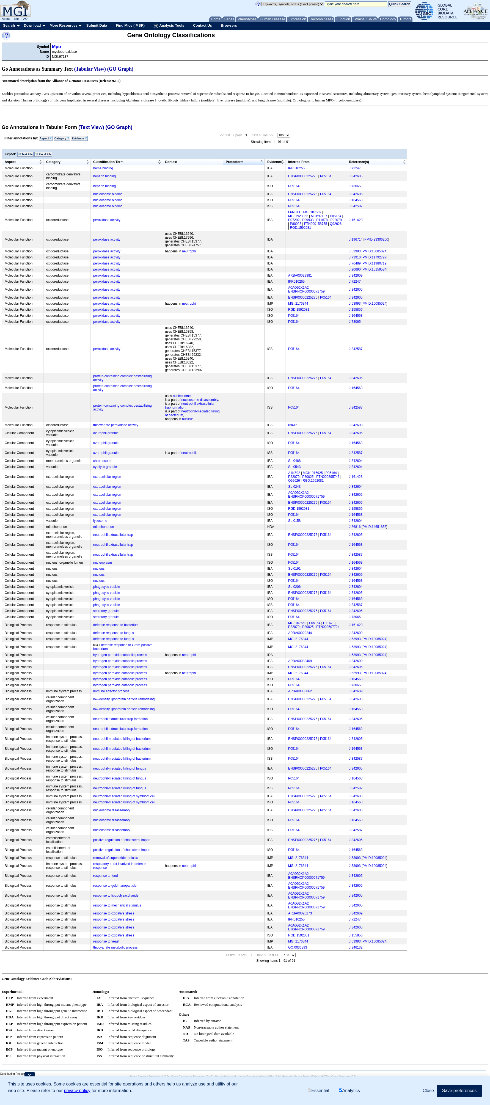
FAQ (24, 18)
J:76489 (355, 263)
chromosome (102, 461)
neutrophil (189, 251)
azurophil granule (106, 433)
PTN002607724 (327, 627)
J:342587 (355, 206)
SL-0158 (294, 521)
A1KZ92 (294, 473)
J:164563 (355, 200)
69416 (292, 425)
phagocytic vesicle (106, 587)
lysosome (100, 521)
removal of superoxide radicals (115, 858)
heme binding (103, 168)
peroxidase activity (106, 220)
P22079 (336, 220)
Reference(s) (359, 162)
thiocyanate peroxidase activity (115, 425)
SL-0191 (294, 569)
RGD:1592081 (300, 228)
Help (15, 18)
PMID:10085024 (374, 251)
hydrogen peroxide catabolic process (120, 655)
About (6, 18)
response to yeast (106, 941)
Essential (318, 1090)
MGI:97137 (319, 216)
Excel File (43, 154)
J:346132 (355, 947)
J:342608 (355, 425)
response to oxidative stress (113, 913)
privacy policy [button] (77, 1090)
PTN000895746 (327, 477)
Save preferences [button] (459, 1090)
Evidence (79, 138)
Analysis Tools (168, 25)
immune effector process (111, 691)
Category (61, 138)
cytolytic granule (105, 467)
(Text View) (91, 127)
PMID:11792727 (374, 257)
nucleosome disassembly (199, 400)
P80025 (295, 224)
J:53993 (355, 251)
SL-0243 (294, 487)
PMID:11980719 (374, 263)
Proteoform (235, 162)
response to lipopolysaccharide (116, 895)
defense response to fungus (113, 633)
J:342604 (355, 461)
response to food (105, 876)
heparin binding (104, 176)
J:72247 (355, 168)
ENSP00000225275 (302, 176)
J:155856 (355, 310)
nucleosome (182, 396)
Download (32, 25)
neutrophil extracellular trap (113, 535)
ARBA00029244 (300, 633)
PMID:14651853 (374, 527)
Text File (25, 154)
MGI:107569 (312, 212)
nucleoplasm (102, 562)
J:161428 (355, 220)
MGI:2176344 (298, 303)
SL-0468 (294, 461)
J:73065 (355, 186)
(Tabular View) (90, 69)
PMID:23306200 (376, 239)
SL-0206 (294, 587)
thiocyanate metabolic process (115, 947)
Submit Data (96, 25)
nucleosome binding (108, 194)
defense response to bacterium (116, 625)
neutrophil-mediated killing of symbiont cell (124, 796)
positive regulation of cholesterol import (121, 840)
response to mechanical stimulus (117, 905)
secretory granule (106, 611)
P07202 (293, 220)
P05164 (325, 176)
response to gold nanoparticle (114, 886)
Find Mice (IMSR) (130, 25)
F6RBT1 (294, 212)
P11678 (321, 220)
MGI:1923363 (298, 216)
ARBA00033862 (300, 691)
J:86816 (355, 527)
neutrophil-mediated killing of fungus (119, 768)
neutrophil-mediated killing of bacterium (122, 739)
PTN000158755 (315, 224)
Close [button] (428, 1090)
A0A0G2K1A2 (298, 288)
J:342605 (355, 176)
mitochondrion (103, 527)
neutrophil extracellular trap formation (120, 719)
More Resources (63, 25)
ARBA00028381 (300, 275)
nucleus (187, 419)
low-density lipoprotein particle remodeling (124, 699)
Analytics (349, 1090)
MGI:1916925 (313, 473)
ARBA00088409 (300, 661)
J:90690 (355, 269)
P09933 (307, 220)
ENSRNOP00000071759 (306, 291)
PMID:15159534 (374, 269)
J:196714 (355, 239)
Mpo (56, 46)
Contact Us (202, 25)
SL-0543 (294, 467)
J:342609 (355, 275)
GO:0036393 (297, 947)
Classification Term (108, 162)
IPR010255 (296, 168)
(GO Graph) (120, 69)
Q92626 (336, 224)
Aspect (46, 138)
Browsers (229, 25)
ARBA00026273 (300, 913)
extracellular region (107, 477)
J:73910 (355, 257)
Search (9, 25)
